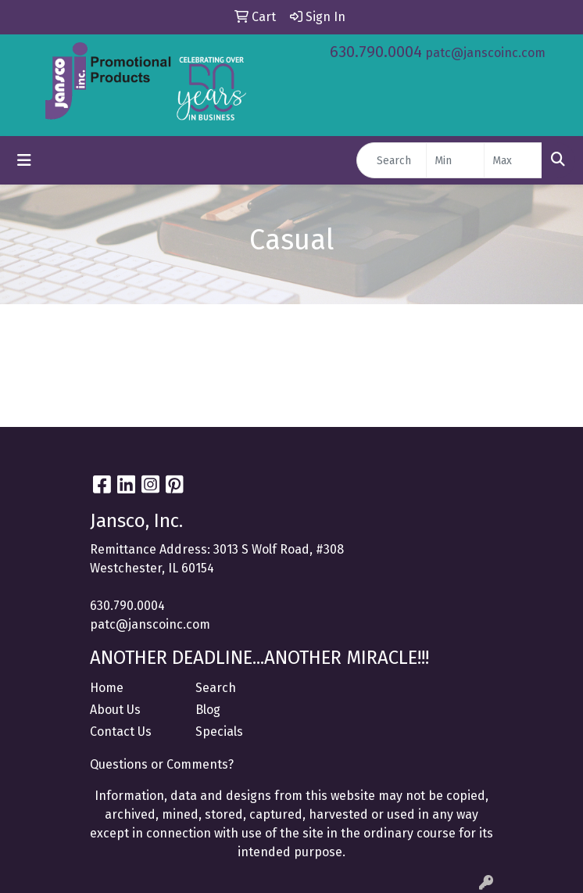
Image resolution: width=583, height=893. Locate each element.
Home (106, 687)
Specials (219, 731)
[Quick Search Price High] (513, 160)
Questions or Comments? (162, 764)
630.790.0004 (376, 51)
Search (215, 687)
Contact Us (121, 731)
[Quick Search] (391, 160)
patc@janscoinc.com (485, 52)
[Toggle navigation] (24, 160)
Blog (207, 709)
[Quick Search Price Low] (455, 160)
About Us (115, 709)
